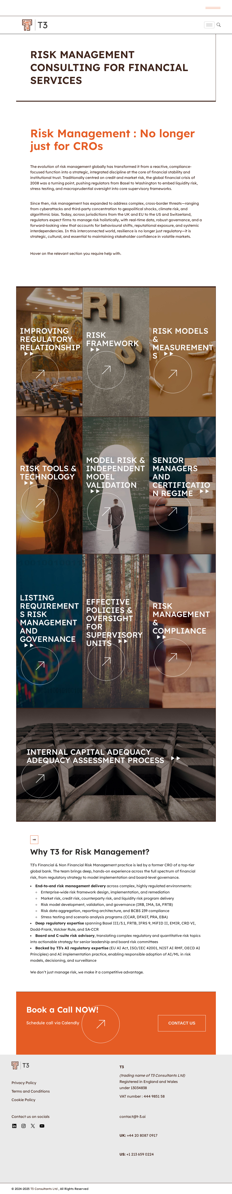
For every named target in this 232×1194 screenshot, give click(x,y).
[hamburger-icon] (209, 25)
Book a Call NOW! (62, 1009)
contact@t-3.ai (132, 1116)
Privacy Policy (24, 1082)
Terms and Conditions (31, 1091)
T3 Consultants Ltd (44, 1188)
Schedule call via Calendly (53, 1022)
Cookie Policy (23, 1099)
